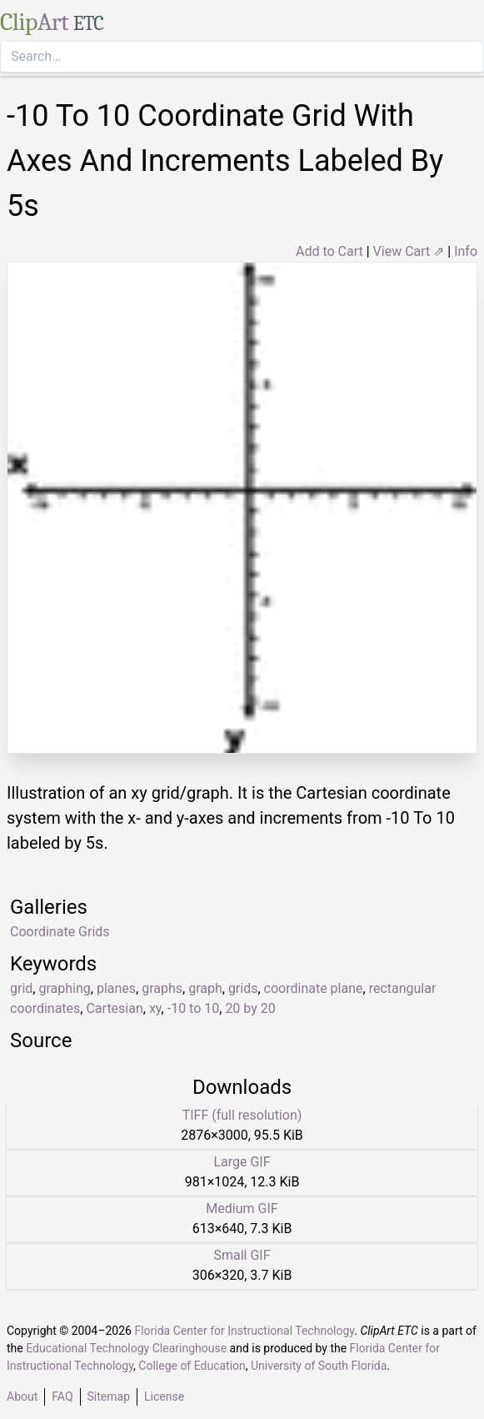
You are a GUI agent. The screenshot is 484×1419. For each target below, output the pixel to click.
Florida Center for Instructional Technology (244, 1330)
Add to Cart (329, 251)
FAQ (62, 1396)
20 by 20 (250, 1008)
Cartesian (114, 1008)
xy (155, 1008)
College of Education (192, 1365)
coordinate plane (313, 988)
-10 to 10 (193, 1008)
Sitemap (108, 1396)
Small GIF (241, 1255)
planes (116, 988)
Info (465, 251)
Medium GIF (241, 1208)
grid (21, 988)
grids (243, 988)
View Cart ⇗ (409, 251)
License (164, 1396)
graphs (162, 988)
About (22, 1396)
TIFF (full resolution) (242, 1115)
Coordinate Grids (60, 932)
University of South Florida (319, 1365)
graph (205, 988)
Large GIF (241, 1162)
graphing (64, 988)
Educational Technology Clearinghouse (126, 1348)
